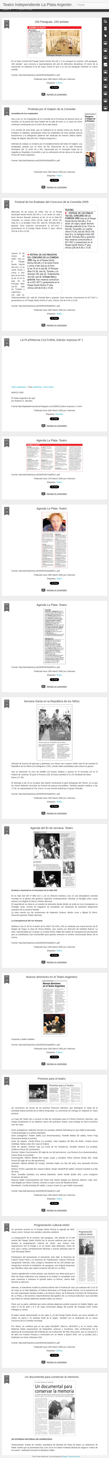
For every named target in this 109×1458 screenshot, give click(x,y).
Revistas (59, 414)
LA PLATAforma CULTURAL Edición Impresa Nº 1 (51, 340)
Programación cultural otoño (51, 1225)
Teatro (59, 175)
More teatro (48, 387)
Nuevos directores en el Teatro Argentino (51, 976)
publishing (37, 387)
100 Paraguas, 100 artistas (52, 21)
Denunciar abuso (74, 1456)
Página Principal (25, 11)
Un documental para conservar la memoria (51, 1376)
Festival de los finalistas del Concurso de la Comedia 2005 (51, 201)
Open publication (18, 387)
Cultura (59, 83)
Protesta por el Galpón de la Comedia (52, 109)
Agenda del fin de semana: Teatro (52, 828)
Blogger (64, 1456)
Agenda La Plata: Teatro (51, 440)
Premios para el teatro (52, 1078)
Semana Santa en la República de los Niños (51, 701)
